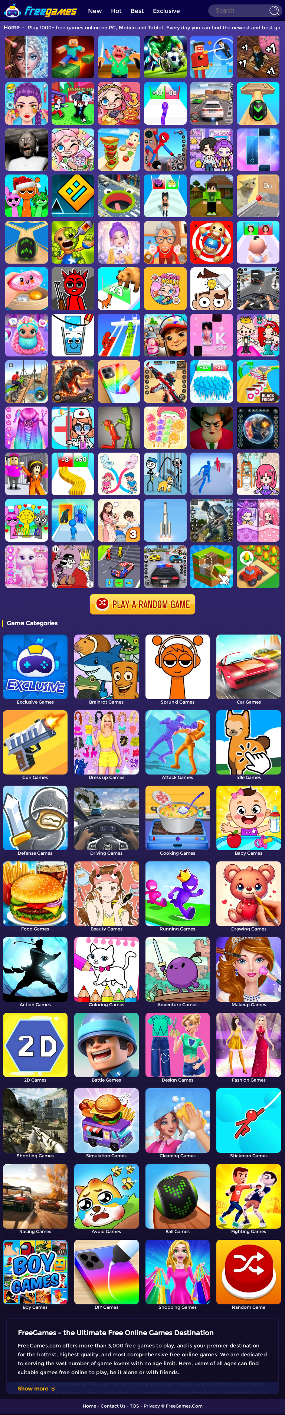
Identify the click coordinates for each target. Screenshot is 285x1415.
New (95, 10)
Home (12, 27)
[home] (41, 3)
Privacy (152, 1406)
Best (137, 10)
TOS (134, 1406)
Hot (116, 10)
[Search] (245, 10)
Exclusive (166, 10)
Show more (37, 1388)
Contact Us (113, 1406)
